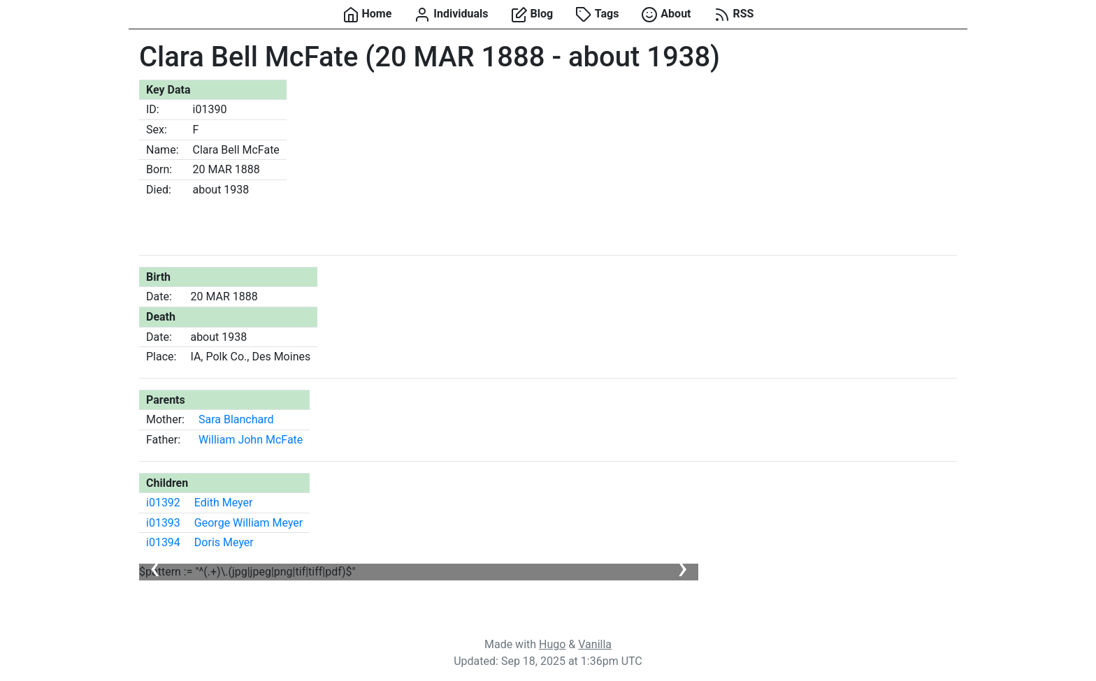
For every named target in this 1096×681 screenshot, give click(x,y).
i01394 (163, 542)
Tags (597, 14)
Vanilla (595, 644)
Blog (532, 14)
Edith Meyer (223, 502)
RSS (734, 14)
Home (367, 14)
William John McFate (251, 439)
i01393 (163, 522)
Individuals (451, 14)
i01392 (163, 502)
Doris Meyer (224, 542)
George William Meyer (248, 522)
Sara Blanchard (236, 419)
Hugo (552, 644)
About (666, 14)
